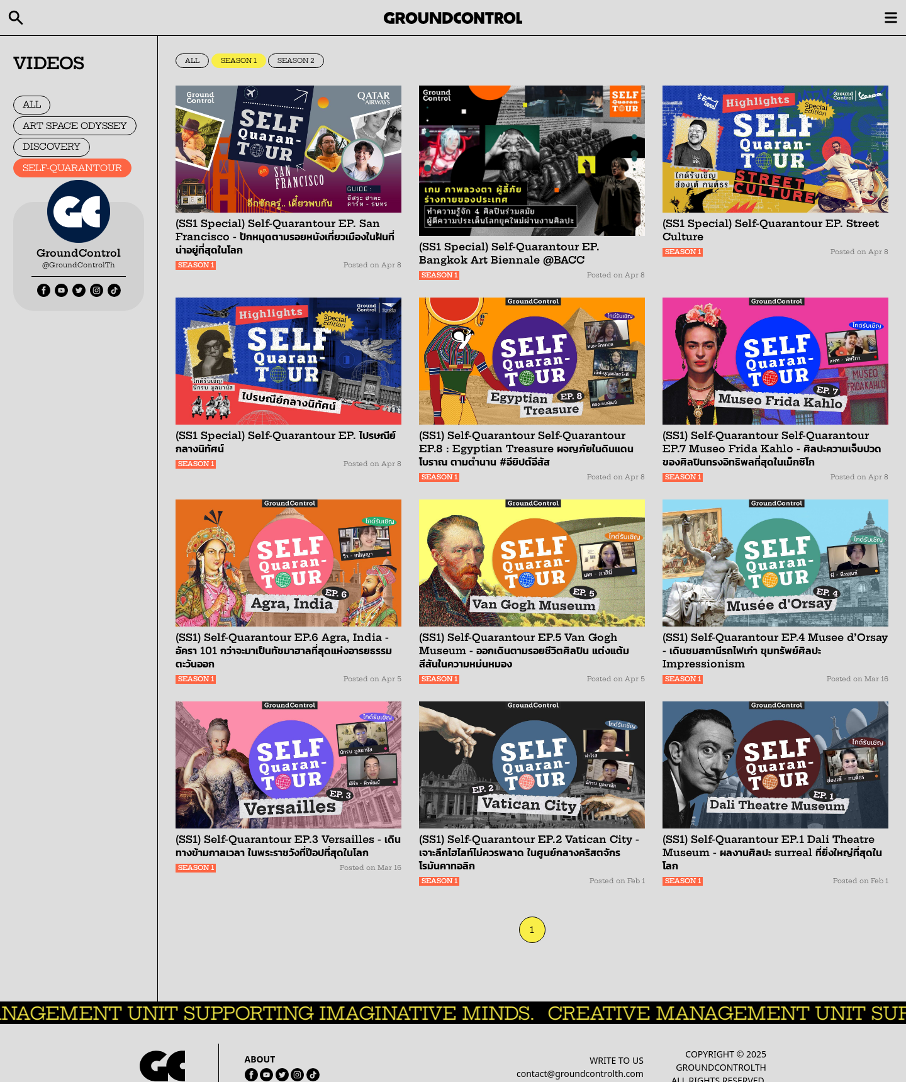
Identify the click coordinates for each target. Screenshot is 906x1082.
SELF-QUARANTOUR (72, 168)
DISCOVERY (52, 146)
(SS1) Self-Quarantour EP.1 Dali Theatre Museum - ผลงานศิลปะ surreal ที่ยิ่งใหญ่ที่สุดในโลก (772, 852)
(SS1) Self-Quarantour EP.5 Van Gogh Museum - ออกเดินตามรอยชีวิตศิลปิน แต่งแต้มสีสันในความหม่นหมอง (524, 650)
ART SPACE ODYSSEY (75, 125)
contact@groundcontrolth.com (580, 1073)
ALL (32, 104)
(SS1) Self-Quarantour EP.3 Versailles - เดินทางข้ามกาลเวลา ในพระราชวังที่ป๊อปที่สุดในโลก (288, 846)
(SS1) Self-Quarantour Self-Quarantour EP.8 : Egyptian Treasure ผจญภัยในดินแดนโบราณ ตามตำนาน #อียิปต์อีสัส (526, 448)
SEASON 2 (296, 61)
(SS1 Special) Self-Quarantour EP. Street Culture (771, 230)
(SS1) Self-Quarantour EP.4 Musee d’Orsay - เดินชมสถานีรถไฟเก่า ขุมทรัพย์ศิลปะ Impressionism (775, 650)
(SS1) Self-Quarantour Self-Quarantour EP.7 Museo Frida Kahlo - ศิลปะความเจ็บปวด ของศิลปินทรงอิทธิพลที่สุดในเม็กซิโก (772, 448)
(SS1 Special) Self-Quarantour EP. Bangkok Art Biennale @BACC (509, 253)
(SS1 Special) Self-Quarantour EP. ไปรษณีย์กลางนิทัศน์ (286, 442)
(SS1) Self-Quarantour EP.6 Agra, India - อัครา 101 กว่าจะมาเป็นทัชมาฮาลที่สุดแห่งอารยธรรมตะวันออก (284, 650)
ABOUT (260, 1059)
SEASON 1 (239, 61)
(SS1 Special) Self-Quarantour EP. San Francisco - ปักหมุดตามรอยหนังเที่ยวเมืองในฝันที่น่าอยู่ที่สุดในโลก (285, 236)
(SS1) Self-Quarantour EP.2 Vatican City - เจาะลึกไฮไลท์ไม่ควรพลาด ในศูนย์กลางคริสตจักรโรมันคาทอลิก (529, 852)
